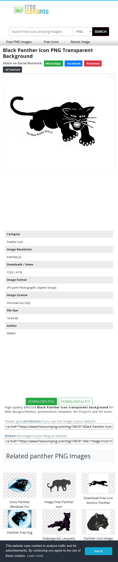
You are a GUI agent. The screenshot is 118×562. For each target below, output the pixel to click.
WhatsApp (53, 63)
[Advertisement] (59, 201)
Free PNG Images (19, 42)
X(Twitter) (12, 69)
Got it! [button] (98, 551)
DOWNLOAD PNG (41, 401)
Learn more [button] (35, 555)
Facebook (73, 63)
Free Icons (51, 42)
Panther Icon (15, 242)
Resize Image (80, 42)
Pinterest (93, 63)
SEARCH (101, 31)
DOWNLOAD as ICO (75, 401)
